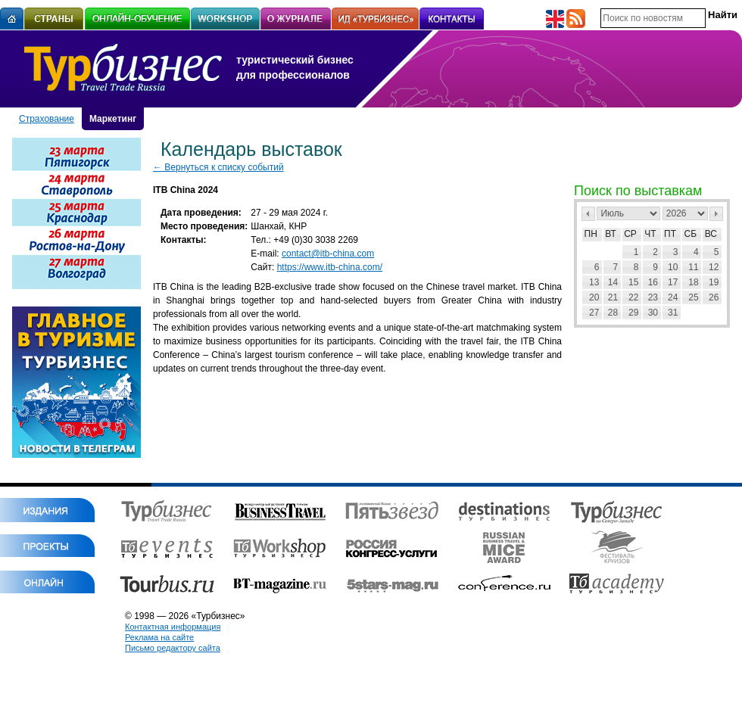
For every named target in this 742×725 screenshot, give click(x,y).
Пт (670, 234)
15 (633, 282)
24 (673, 297)
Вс (711, 234)
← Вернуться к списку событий (218, 167)
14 (613, 282)
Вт (610, 234)
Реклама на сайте (159, 637)
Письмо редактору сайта (172, 647)
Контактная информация (172, 626)
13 (594, 282)
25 (693, 297)
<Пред (588, 214)
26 (714, 297)
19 (714, 282)
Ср (630, 234)
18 (693, 282)
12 (714, 267)
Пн (591, 234)
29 (633, 312)
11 (693, 267)
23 (653, 297)
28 (613, 312)
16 (653, 282)
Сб (690, 234)
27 (594, 312)
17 (673, 282)
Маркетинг (112, 119)
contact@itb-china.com (328, 253)
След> (716, 214)
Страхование (46, 119)
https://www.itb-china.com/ (329, 267)
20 (594, 297)
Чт (650, 234)
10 (673, 267)
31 (673, 312)
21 (613, 297)
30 (653, 312)
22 (633, 297)
